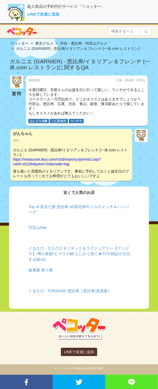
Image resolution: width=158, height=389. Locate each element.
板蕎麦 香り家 (40, 270)
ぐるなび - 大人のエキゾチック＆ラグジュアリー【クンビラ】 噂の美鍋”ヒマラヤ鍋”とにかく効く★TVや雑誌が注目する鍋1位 (79, 254)
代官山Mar (37, 227)
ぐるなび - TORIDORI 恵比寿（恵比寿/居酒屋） (69, 291)
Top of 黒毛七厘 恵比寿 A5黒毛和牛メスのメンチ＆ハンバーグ (78, 209)
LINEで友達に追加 (43, 14)
